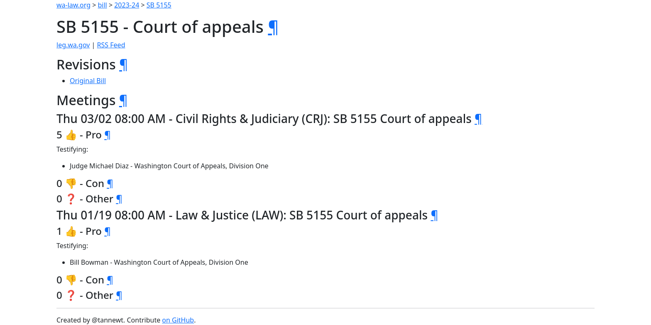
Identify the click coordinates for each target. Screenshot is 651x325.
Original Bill (88, 80)
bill (102, 5)
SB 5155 (159, 5)
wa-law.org (73, 5)
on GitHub (178, 320)
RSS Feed (111, 44)
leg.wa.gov (73, 44)
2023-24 (126, 5)
